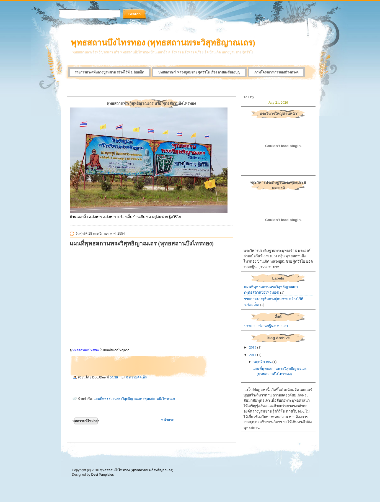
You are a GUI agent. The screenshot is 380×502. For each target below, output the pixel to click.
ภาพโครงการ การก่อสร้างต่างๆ (276, 72)
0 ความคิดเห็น (136, 377)
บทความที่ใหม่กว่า (86, 421)
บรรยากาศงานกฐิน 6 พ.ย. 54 (266, 326)
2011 (252, 355)
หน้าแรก (167, 420)
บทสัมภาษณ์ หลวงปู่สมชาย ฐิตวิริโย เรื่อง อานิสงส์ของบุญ (199, 72)
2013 (252, 347)
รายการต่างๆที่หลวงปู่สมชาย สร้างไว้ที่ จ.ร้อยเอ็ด (109, 72)
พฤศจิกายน (263, 362)
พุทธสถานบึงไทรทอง (86, 350)
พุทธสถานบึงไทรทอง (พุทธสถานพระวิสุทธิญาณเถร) (163, 42)
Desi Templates (102, 475)
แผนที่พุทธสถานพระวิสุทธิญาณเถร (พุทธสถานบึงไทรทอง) (142, 243)
